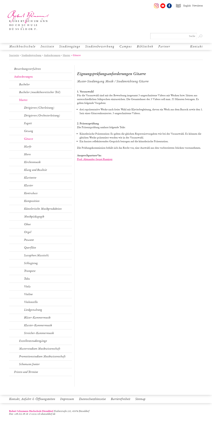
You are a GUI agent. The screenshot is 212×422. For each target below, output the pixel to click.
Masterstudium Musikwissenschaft (39, 348)
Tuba (27, 278)
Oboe (27, 224)
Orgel (27, 232)
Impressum (67, 399)
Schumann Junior (29, 364)
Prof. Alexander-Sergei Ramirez (94, 159)
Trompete (30, 271)
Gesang (28, 131)
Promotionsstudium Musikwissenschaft (42, 356)
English (187, 5)
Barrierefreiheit (120, 399)
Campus (125, 46)
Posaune (29, 240)
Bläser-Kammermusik (37, 317)
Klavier (28, 185)
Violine (28, 294)
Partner (164, 46)
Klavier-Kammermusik (38, 325)
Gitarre (28, 139)
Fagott (28, 123)
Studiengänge (69, 46)
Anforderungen (52, 55)
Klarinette (30, 177)
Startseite (14, 55)
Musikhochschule (22, 46)
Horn (27, 154)
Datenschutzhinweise (92, 399)
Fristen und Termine (26, 372)
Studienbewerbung (99, 46)
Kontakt (196, 46)
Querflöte (30, 247)
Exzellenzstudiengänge (33, 341)
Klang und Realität (35, 170)
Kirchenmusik (32, 162)
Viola (27, 286)
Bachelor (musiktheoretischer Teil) (39, 92)
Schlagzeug (31, 263)
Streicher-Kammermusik (39, 333)
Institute (47, 46)
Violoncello (31, 302)
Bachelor (24, 84)
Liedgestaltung (33, 310)
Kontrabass (31, 193)
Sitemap (140, 399)
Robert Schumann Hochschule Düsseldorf (28, 20)
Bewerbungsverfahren (27, 69)
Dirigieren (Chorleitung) (39, 107)
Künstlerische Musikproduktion (43, 209)
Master (66, 55)
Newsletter (197, 5)
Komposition (31, 201)
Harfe (27, 146)
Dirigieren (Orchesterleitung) (42, 115)
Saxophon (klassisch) (36, 255)
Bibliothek (145, 46)
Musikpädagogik (34, 216)
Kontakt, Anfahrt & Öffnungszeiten (32, 399)
